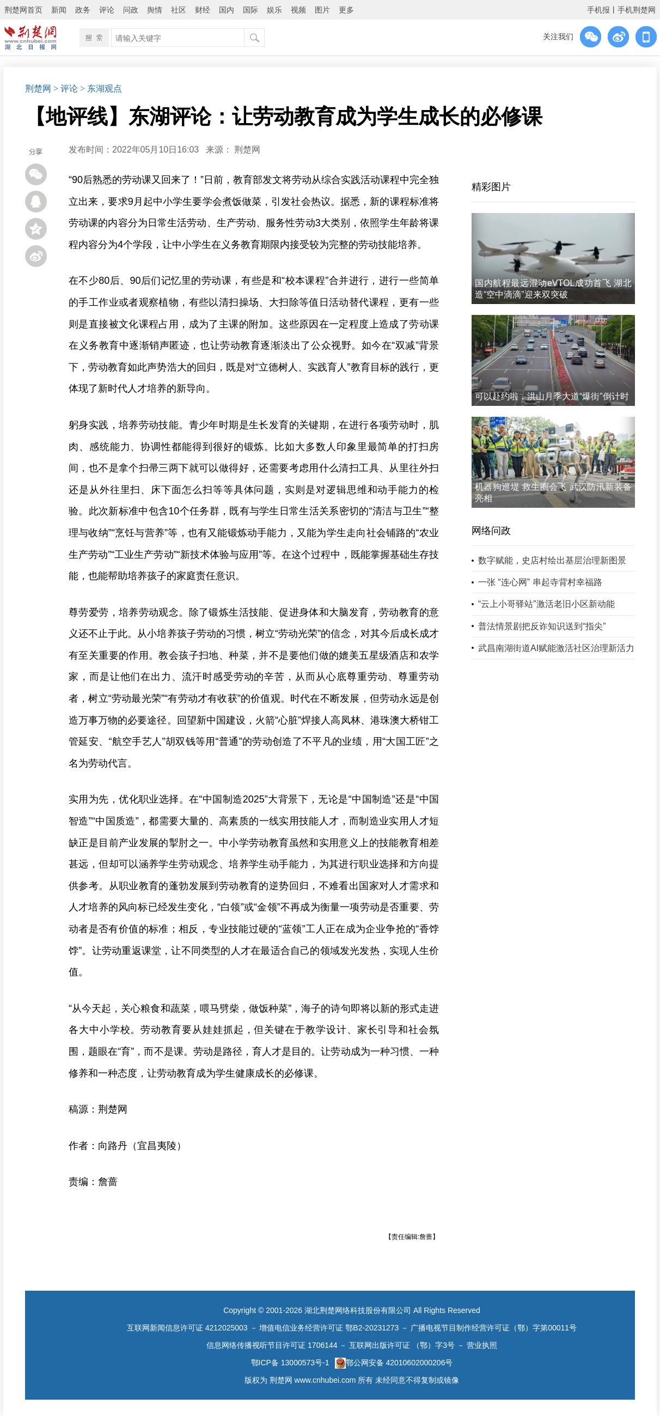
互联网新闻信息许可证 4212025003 (187, 1327)
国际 (250, 9)
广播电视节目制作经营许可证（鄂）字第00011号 (494, 1327)
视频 (298, 9)
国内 (226, 9)
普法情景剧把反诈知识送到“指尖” (542, 626)
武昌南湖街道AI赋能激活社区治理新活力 (556, 648)
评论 (106, 9)
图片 (322, 9)
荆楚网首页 (23, 9)
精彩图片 (491, 186)
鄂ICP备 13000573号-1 (290, 1362)
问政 (130, 9)
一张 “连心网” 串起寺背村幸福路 (540, 582)
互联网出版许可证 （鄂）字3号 (402, 1345)
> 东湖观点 (101, 88)
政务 (82, 9)
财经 (202, 9)
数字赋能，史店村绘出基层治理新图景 (552, 560)
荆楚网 (38, 88)
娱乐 (274, 9)
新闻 (58, 9)
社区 (178, 9)
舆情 (154, 9)
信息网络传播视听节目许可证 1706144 (271, 1345)
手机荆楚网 (637, 9)
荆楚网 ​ (248, 149)
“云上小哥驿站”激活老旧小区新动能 (546, 604)
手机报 (598, 9)
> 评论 (65, 88)
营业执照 (482, 1345)
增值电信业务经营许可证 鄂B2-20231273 (329, 1327)
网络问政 (491, 530)
